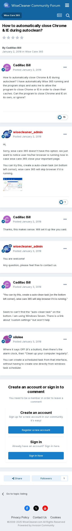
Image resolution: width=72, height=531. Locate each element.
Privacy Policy (20, 517)
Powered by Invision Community (36, 525)
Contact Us (40, 517)
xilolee (18, 337)
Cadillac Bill (13, 47)
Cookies (55, 517)
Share (17, 478)
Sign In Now (36, 455)
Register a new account (36, 429)
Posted (27, 69)
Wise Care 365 (34, 51)
